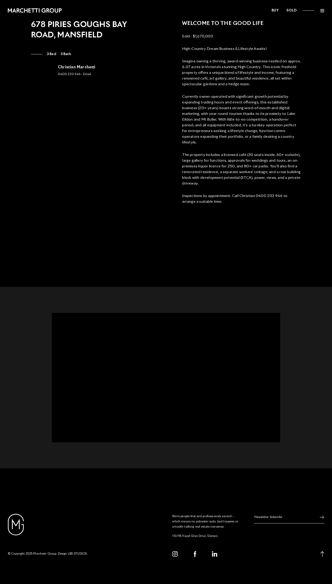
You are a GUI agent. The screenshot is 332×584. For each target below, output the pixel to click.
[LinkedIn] (215, 554)
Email (87, 74)
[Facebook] (195, 554)
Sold (291, 10)
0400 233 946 (69, 74)
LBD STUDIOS (77, 553)
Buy (275, 10)
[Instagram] (175, 554)
